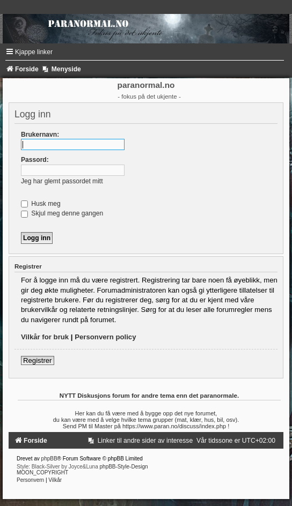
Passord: (35, 159)
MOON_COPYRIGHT (42, 472)
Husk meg (41, 203)
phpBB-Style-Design (124, 467)
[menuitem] (140, 440)
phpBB (49, 459)
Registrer (37, 360)
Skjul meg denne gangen (62, 213)
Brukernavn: (40, 134)
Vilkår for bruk (45, 337)
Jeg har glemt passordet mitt (62, 181)
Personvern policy (105, 337)
